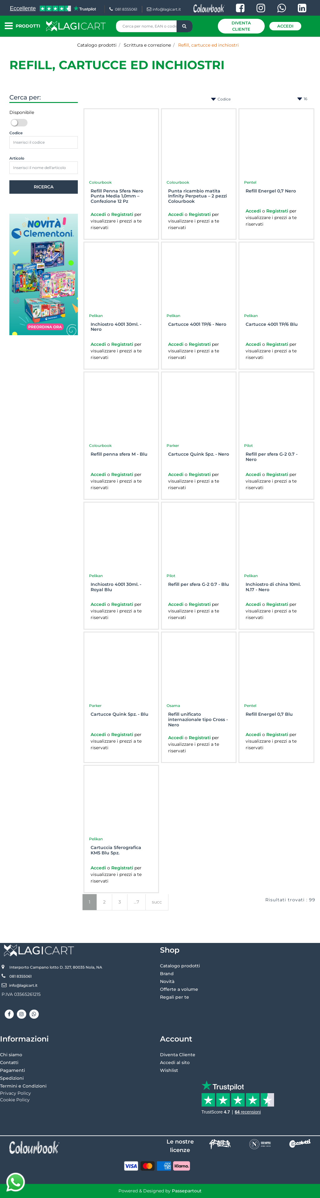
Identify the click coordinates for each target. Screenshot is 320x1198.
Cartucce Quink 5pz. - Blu (119, 714)
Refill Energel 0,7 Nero (271, 191)
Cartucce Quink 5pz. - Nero (198, 454)
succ (157, 902)
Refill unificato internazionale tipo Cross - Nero (198, 719)
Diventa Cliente (241, 26)
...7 (136, 902)
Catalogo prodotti (97, 45)
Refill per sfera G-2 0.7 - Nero (272, 457)
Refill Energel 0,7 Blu (269, 714)
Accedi (285, 25)
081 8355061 (123, 9)
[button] (184, 26)
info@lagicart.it (164, 9)
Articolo (16, 158)
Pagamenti (12, 1070)
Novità (167, 981)
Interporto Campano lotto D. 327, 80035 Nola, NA (55, 967)
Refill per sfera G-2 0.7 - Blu (198, 584)
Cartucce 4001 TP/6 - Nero (197, 324)
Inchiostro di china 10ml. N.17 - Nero (273, 587)
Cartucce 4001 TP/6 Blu (272, 324)
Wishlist (169, 1070)
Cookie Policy (15, 1100)
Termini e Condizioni (23, 1086)
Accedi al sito (175, 1062)
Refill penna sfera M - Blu (119, 454)
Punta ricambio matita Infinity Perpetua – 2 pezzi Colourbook (197, 196)
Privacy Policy (15, 1093)
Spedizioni (12, 1078)
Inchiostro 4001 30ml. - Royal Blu (116, 587)
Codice (15, 133)
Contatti (9, 1062)
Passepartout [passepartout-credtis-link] (187, 1191)
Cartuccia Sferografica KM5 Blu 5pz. (116, 850)
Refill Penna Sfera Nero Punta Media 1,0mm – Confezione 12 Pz (117, 196)
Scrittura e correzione (147, 45)
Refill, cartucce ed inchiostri (208, 45)
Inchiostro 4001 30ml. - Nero (116, 327)
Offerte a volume (179, 989)
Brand (167, 973)
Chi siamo (11, 1054)
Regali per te (174, 997)
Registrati (122, 214)
